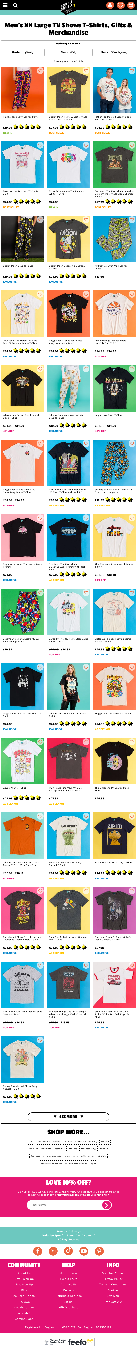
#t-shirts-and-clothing (86, 1141)
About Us (24, 1273)
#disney (104, 1148)
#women (105, 1141)
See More (68, 1116)
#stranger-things (88, 1148)
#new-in (67, 1141)
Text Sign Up (24, 1284)
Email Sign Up (24, 1278)
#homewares (71, 1156)
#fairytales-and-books (76, 1163)
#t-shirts (102, 1156)
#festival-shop (54, 1156)
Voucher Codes (112, 1273)
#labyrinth (46, 1148)
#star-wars (60, 1148)
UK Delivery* (68, 1231)
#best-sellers (43, 1141)
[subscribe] (106, 1205)
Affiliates (24, 1313)
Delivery (68, 1290)
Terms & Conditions (112, 1284)
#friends (73, 1148)
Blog (24, 1290)
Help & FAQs (68, 1278)
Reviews (24, 1301)
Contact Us (68, 1284)
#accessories (37, 1156)
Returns (68, 1239)
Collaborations (24, 1307)
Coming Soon (24, 1318)
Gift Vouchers (68, 1307)
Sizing (68, 1301)
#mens (56, 1141)
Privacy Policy (112, 1278)
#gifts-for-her (87, 1156)
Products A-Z (113, 1301)
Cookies (112, 1290)
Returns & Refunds (69, 1295)
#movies (33, 1148)
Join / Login (68, 1273)
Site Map (113, 1295)
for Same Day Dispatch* (68, 1235)
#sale (30, 1141)
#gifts (93, 1163)
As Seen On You (24, 1295)
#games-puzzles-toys (51, 1163)
